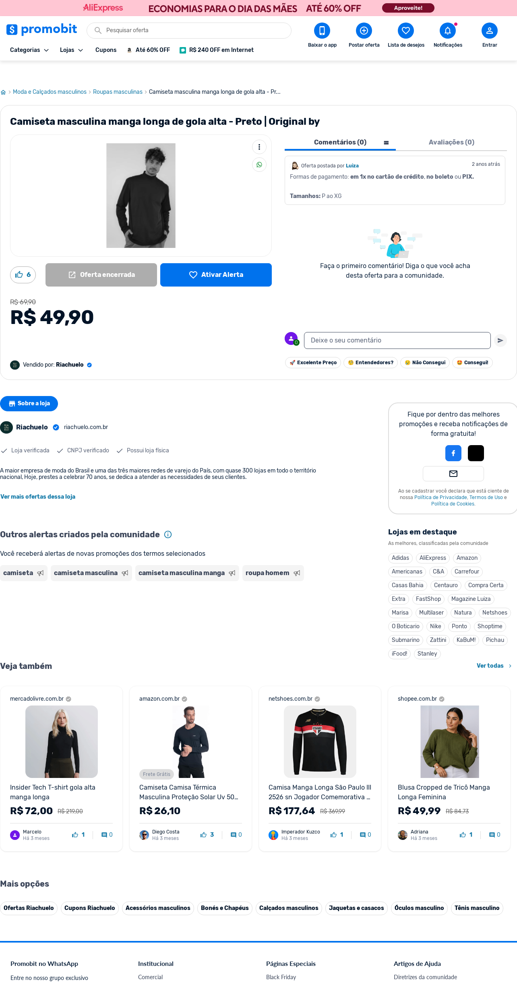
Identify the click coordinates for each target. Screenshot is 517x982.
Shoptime (490, 607)
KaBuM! (466, 621)
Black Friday (281, 958)
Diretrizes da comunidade (425, 958)
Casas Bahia (408, 566)
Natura (463, 594)
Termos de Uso (486, 479)
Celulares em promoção (295, 968)
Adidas (400, 539)
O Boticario (406, 607)
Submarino (406, 621)
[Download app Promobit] (322, 37)
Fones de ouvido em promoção (304, 977)
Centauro (446, 566)
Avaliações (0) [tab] (451, 124)
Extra (398, 580)
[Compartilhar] (259, 146)
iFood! (399, 635)
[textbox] (397, 322)
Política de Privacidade (440, 479)
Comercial (150, 958)
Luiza (352, 147)
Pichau (495, 621)
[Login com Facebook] (453, 435)
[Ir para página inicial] (6, 73)
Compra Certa (486, 566)
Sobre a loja (31, 385)
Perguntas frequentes (420, 977)
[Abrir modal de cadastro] (490, 37)
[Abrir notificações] (448, 37)
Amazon (467, 539)
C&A (438, 553)
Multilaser (431, 594)
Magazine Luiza (471, 580)
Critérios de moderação (422, 968)
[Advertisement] (154, 597)
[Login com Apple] (476, 435)
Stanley (427, 635)
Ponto (459, 607)
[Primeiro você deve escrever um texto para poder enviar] (500, 322)
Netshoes (494, 594)
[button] (426, 435)
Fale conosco (154, 968)
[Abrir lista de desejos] (406, 37)
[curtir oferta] (78, 816)
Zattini (438, 621)
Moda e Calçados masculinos (53, 73)
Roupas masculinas (121, 73)
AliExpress (433, 539)
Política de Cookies (452, 485)
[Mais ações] (259, 128)
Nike (435, 607)
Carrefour (467, 553)
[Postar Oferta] (364, 37)
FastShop (428, 580)
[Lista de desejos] (216, 256)
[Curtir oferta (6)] (23, 256)
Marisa (400, 594)
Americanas (407, 553)
